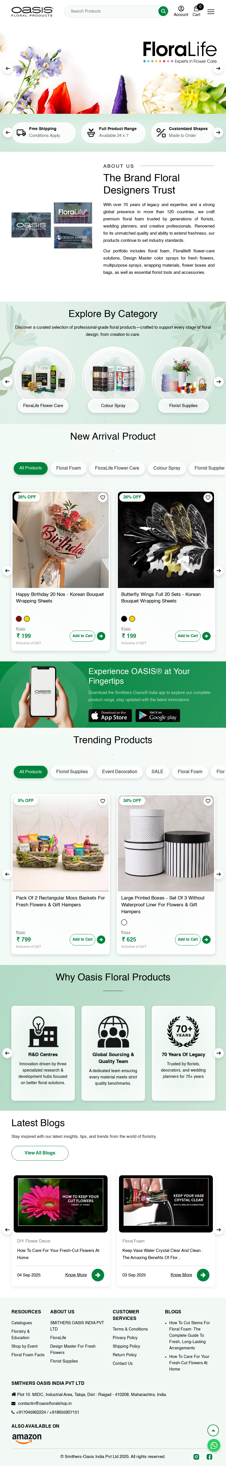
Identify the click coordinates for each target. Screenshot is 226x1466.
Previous (8, 132)
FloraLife (58, 1338)
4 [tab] (113, 421)
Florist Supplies (72, 772)
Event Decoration (119, 772)
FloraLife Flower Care (117, 468)
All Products (30, 468)
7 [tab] (139, 421)
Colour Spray (167, 468)
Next (218, 68)
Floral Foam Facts (28, 1355)
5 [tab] (121, 421)
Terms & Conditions (130, 1329)
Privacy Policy (125, 1338)
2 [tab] (96, 421)
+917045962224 (31, 1412)
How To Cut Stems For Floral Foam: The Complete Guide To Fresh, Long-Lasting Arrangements (189, 1335)
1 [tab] (87, 421)
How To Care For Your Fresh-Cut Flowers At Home (189, 1363)
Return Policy (125, 1355)
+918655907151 (64, 1412)
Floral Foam (68, 468)
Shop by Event (24, 1347)
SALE (158, 772)
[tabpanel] (43, 382)
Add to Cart (82, 636)
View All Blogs (40, 1153)
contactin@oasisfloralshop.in (45, 1403)
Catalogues (21, 1323)
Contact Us (123, 1364)
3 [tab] (104, 421)
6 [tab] (130, 421)
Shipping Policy (126, 1347)
